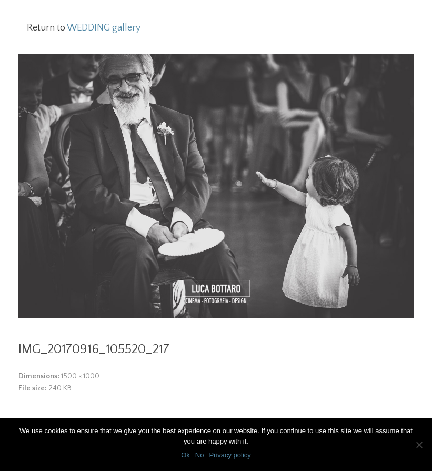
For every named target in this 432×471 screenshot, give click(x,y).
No (199, 455)
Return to (83, 28)
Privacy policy (229, 455)
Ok (185, 455)
